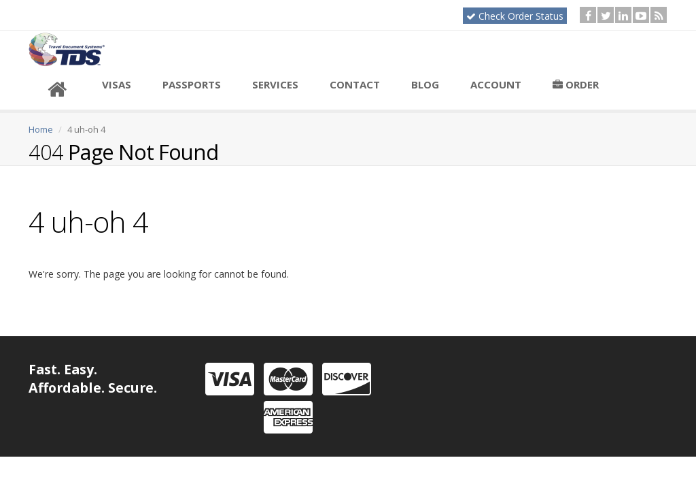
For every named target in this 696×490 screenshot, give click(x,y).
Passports (191, 84)
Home (41, 129)
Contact (355, 84)
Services (275, 84)
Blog (425, 84)
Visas (116, 84)
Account (495, 84)
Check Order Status (514, 16)
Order (576, 84)
